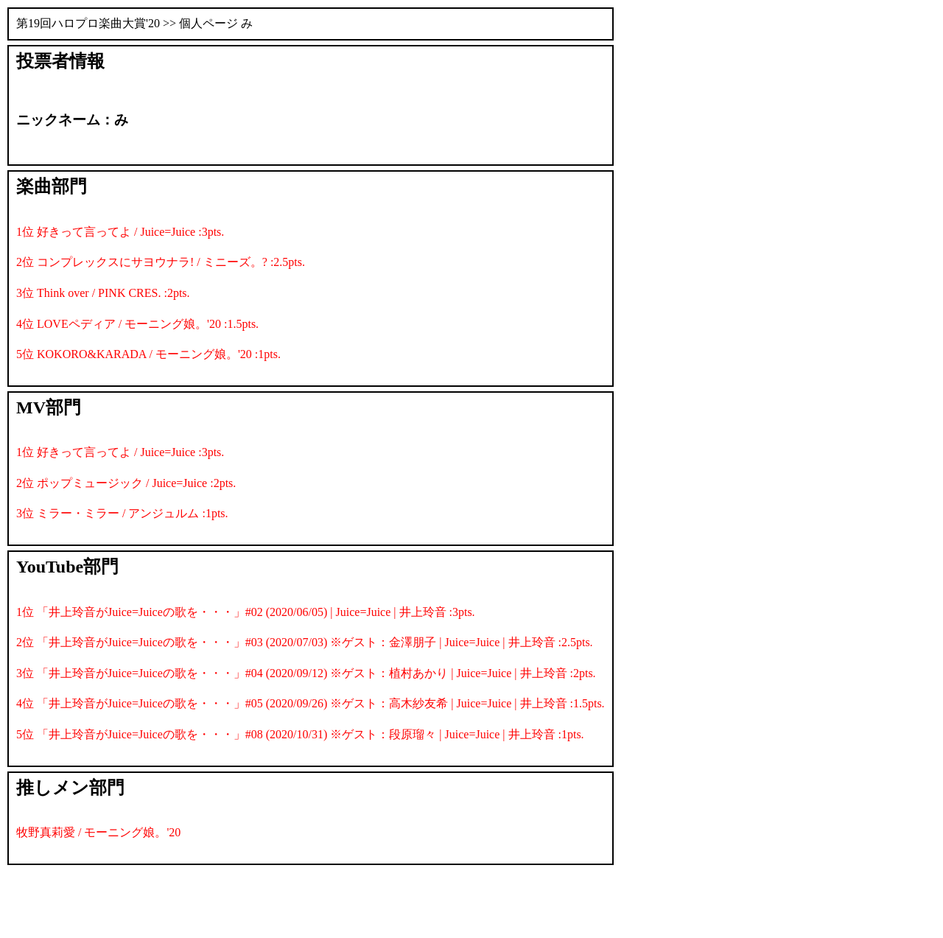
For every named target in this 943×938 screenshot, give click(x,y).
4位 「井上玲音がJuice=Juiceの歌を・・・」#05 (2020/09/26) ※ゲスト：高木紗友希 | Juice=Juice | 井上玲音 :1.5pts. (310, 703)
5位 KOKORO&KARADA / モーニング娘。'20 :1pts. (148, 354)
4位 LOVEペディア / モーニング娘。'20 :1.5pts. (137, 324)
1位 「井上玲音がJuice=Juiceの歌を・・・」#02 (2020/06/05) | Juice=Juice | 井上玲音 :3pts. (245, 612)
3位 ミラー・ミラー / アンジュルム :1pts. (122, 513)
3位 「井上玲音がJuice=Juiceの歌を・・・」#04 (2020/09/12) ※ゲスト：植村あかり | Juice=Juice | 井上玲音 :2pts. (306, 673)
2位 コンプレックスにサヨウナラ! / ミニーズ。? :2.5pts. (160, 262)
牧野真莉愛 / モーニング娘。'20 (98, 832)
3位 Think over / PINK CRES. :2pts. (103, 293)
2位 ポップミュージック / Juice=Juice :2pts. (126, 483)
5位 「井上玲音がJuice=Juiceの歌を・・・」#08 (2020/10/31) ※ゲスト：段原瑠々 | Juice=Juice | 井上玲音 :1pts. (300, 734)
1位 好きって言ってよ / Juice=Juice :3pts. (120, 231)
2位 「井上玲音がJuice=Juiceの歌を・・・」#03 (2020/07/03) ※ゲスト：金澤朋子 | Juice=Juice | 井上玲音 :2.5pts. (304, 642)
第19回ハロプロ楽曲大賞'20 (88, 23)
